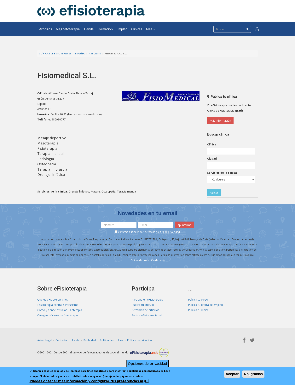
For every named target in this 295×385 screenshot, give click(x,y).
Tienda (89, 29)
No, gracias (253, 374)
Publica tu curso (198, 299)
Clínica (211, 144)
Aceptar (232, 374)
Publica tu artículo (143, 305)
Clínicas (136, 29)
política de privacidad (168, 232)
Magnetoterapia (68, 29)
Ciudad (212, 158)
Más (150, 29)
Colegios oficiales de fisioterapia (57, 315)
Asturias (95, 53)
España (80, 53)
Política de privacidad (140, 340)
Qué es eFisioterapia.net (52, 299)
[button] (257, 29)
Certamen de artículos (145, 310)
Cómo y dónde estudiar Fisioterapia (59, 310)
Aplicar (214, 192)
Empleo (122, 29)
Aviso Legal (44, 340)
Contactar (61, 340)
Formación (105, 29)
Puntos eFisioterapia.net (147, 315)
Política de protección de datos (148, 260)
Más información (220, 120)
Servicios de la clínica (222, 172)
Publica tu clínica (198, 310)
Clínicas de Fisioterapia (55, 53)
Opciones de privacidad (147, 363)
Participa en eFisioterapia (147, 299)
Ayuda (75, 340)
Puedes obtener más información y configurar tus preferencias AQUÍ (89, 381)
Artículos (45, 29)
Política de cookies (111, 340)
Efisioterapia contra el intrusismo (57, 305)
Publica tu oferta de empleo (205, 305)
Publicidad (89, 340)
